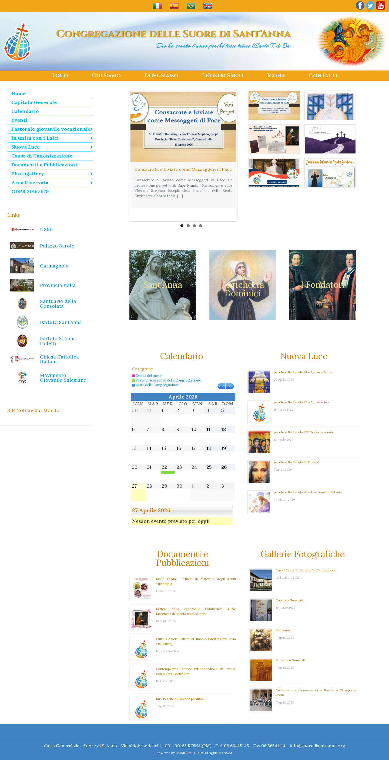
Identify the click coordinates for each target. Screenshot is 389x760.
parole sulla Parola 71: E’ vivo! (296, 450)
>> (230, 374)
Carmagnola (54, 266)
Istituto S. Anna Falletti (58, 340)
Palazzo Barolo (57, 246)
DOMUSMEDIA (188, 753)
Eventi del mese (147, 363)
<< (221, 374)
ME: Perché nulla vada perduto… (181, 687)
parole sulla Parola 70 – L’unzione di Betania (308, 480)
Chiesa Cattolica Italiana (59, 359)
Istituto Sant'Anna (61, 322)
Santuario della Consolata (58, 303)
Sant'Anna (162, 272)
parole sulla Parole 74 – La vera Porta (303, 360)
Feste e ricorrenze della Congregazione (166, 368)
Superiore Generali (290, 648)
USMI (46, 229)
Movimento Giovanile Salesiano (63, 377)
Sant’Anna (283, 618)
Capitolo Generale (290, 588)
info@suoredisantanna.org (317, 745)
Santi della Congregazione (155, 372)
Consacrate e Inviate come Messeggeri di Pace (183, 169)
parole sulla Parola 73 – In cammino (301, 390)
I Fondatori (323, 272)
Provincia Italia (58, 285)
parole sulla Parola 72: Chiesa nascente (304, 420)
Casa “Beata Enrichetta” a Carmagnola (306, 558)
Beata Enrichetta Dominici (243, 272)
